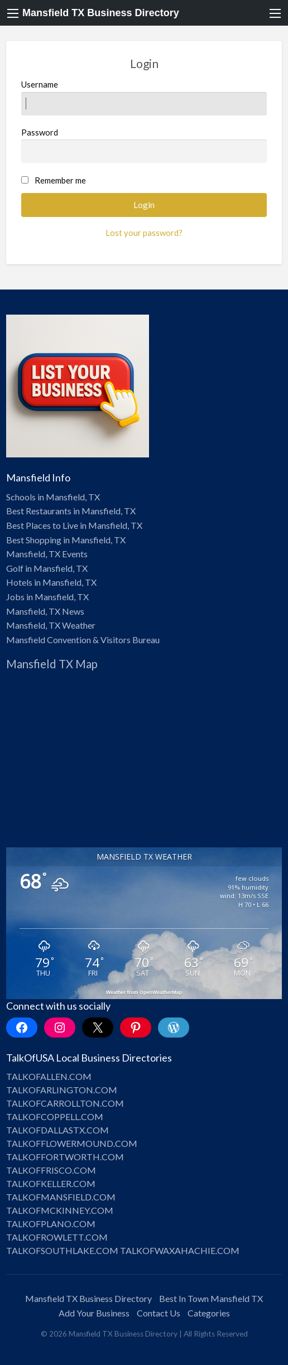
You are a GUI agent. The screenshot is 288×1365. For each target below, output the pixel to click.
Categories (209, 1313)
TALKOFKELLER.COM (50, 1183)
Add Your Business (94, 1313)
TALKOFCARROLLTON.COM (65, 1103)
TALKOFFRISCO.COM (51, 1170)
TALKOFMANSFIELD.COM (61, 1197)
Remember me (60, 180)
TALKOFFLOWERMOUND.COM (71, 1143)
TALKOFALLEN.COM (49, 1076)
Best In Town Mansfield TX (211, 1298)
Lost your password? (144, 233)
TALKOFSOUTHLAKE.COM (62, 1250)
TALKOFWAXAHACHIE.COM (179, 1250)
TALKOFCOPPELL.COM (54, 1116)
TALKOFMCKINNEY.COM (59, 1210)
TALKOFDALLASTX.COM (57, 1130)
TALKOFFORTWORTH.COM (65, 1156)
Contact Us (158, 1313)
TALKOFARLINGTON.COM (61, 1089)
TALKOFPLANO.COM (50, 1223)
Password (144, 145)
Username (144, 97)
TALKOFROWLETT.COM (57, 1237)
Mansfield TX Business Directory (100, 12)
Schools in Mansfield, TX (53, 496)
